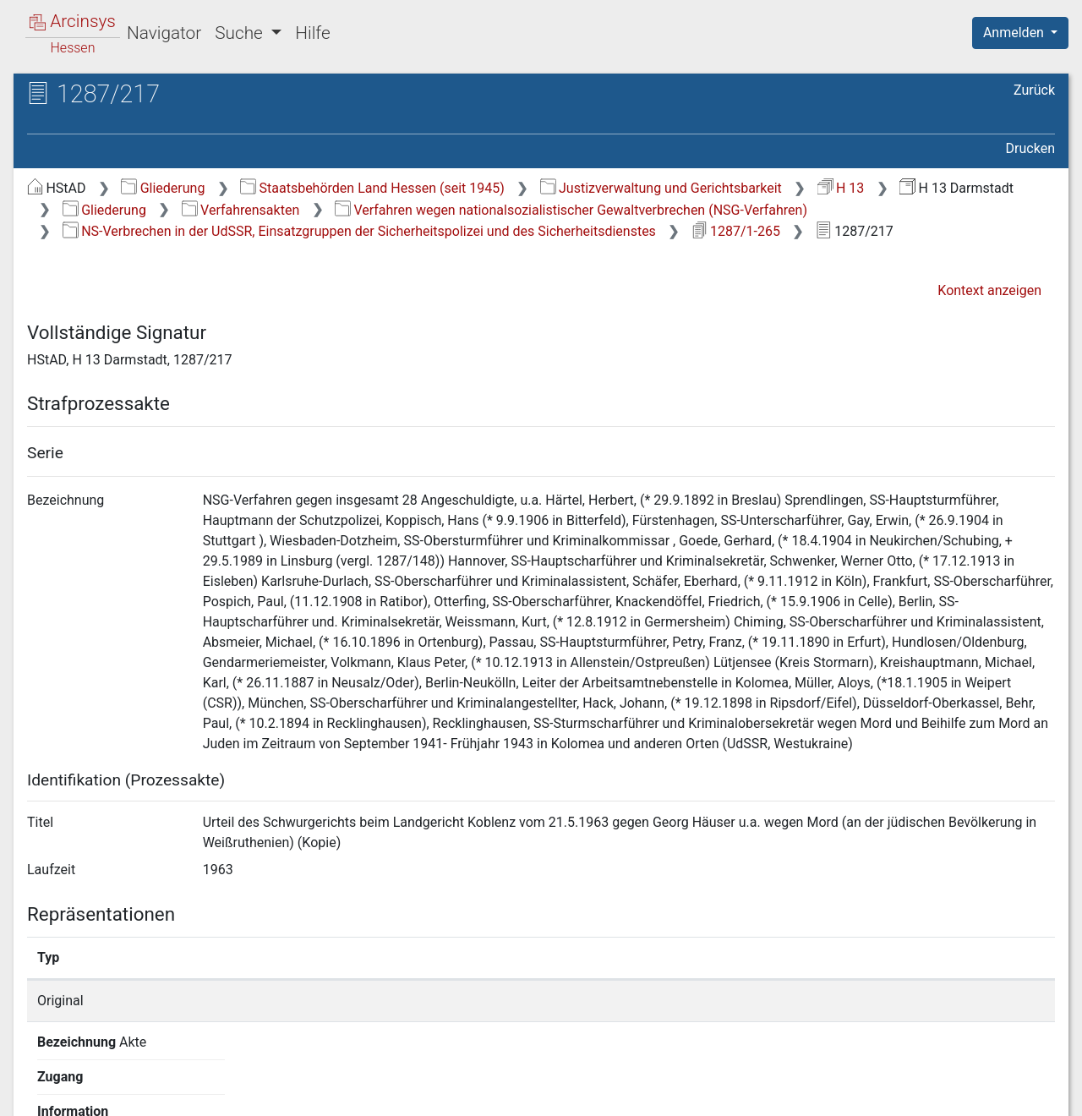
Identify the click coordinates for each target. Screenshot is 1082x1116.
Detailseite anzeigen (813, 1001)
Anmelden (1015, 33)
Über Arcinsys (645, 1093)
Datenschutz (771, 1093)
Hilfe (312, 33)
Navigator (164, 33)
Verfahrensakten (241, 210)
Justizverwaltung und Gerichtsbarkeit (661, 188)
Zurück (1034, 90)
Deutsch (102, 1081)
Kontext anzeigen (989, 290)
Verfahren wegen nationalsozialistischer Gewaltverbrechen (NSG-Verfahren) (571, 210)
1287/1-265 (735, 231)
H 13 (841, 188)
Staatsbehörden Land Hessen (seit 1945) (372, 188)
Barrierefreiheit (901, 1093)
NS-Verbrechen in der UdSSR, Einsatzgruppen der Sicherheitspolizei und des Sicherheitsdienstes (359, 231)
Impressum (1025, 1093)
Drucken (1030, 148)
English (39, 1081)
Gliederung (163, 188)
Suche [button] (241, 33)
